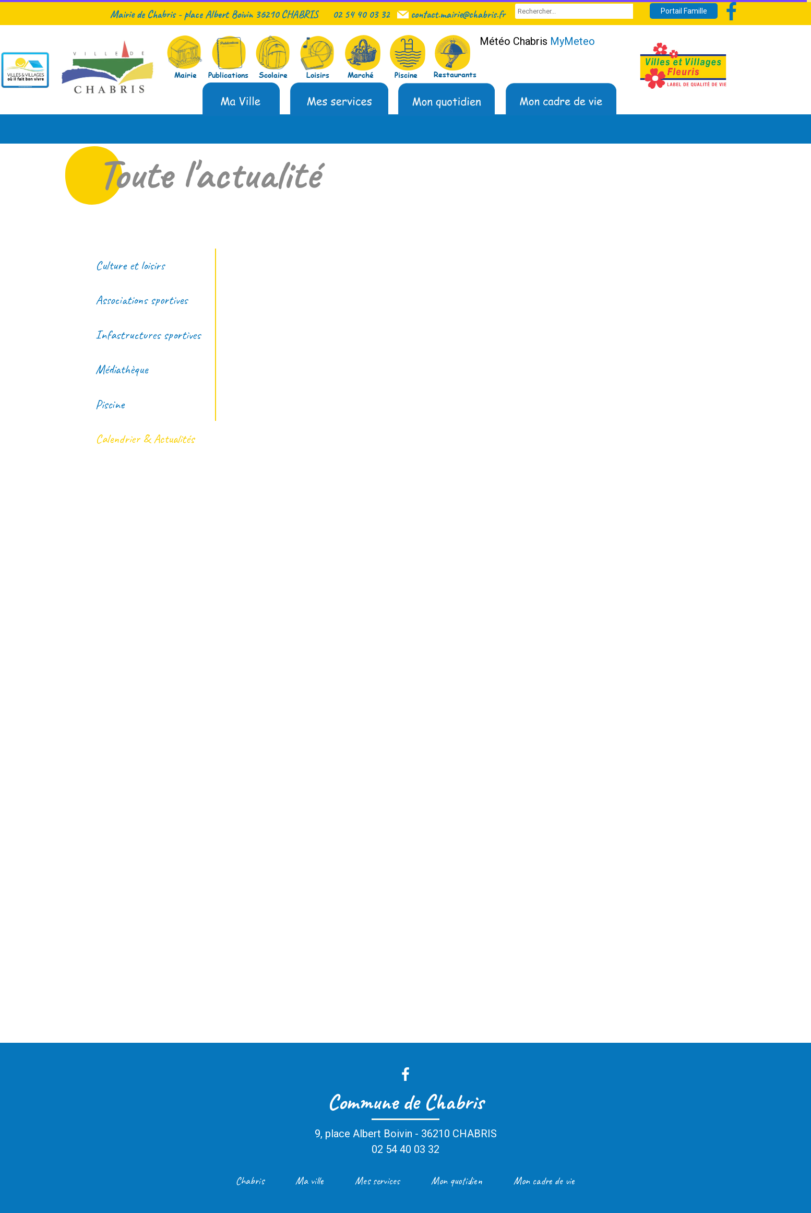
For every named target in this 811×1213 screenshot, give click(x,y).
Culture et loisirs (130, 265)
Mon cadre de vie (544, 1180)
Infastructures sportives (148, 335)
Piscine (110, 404)
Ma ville (309, 1180)
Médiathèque (122, 369)
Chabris (249, 1180)
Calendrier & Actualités (145, 438)
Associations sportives (141, 300)
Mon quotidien (456, 1180)
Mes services (377, 1180)
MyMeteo (572, 41)
